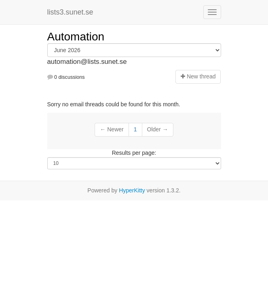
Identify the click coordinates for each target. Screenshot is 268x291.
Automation (76, 36)
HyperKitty (132, 190)
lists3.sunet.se (70, 12)
